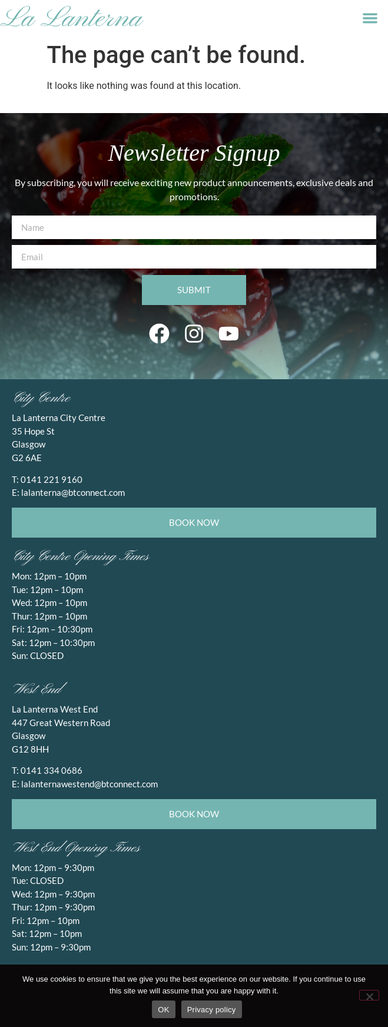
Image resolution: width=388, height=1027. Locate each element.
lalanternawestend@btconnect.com (89, 783)
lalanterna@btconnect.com (73, 492)
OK (163, 1009)
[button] (370, 18)
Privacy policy (211, 1009)
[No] (369, 995)
